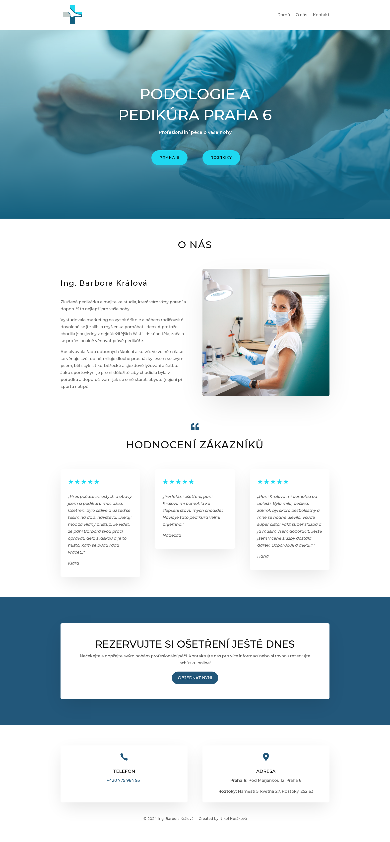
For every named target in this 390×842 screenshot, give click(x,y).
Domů (283, 15)
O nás (301, 15)
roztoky (221, 157)
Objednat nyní (195, 678)
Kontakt (321, 15)
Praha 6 (169, 157)
